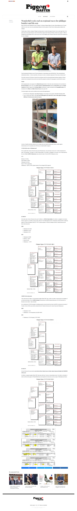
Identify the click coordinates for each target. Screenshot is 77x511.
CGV (38, 505)
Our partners (52, 16)
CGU (36, 505)
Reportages (45, 16)
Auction (39, 16)
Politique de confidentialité (43, 505)
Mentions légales (32, 505)
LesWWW (40, 507)
